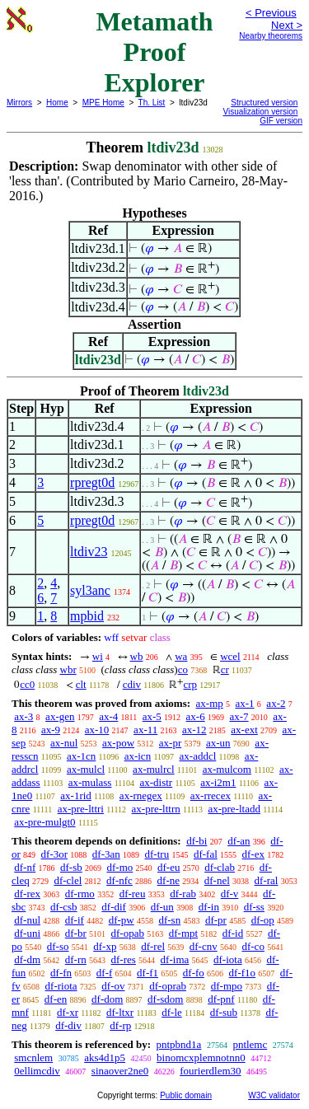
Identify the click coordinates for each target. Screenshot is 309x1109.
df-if (74, 920)
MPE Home (103, 102)
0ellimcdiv (37, 1071)
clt (81, 684)
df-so (58, 946)
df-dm (27, 959)
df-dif (113, 907)
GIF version (281, 120)
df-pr (216, 920)
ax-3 (23, 716)
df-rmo (80, 893)
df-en (55, 999)
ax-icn (137, 756)
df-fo (193, 972)
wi (97, 656)
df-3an (106, 854)
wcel (230, 656)
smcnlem (33, 1057)
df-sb (71, 867)
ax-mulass (90, 782)
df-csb (63, 907)
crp (190, 684)
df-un (162, 907)
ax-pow (118, 743)
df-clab (219, 867)
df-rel (153, 946)
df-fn (61, 972)
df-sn (169, 920)
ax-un (218, 743)
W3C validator (274, 1095)
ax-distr (155, 782)
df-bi (196, 841)
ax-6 (195, 716)
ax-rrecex (210, 795)
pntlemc (249, 1044)
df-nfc (119, 880)
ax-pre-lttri (81, 809)
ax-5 (152, 716)
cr (225, 669)
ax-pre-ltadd (234, 809)
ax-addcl (198, 756)
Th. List (152, 102)
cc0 (27, 684)
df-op (262, 920)
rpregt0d (92, 482)
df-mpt (183, 933)
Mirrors (19, 102)
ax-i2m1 (218, 782)
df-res (123, 959)
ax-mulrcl (154, 769)
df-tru (157, 854)
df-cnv (204, 946)
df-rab (183, 893)
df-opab (127, 933)
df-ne (168, 880)
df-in (209, 907)
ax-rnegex (140, 795)
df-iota (227, 959)
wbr (68, 669)
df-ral (267, 880)
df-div (68, 1025)
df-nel (217, 880)
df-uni (27, 933)
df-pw (121, 920)
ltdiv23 (88, 552)
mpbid (87, 616)
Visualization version (259, 111)
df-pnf (221, 999)
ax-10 (97, 729)
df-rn (76, 959)
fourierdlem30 (210, 1071)
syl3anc (90, 590)
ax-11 (145, 729)
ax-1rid (75, 795)
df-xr (67, 1012)
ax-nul (63, 743)
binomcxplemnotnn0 (201, 1057)
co (183, 669)
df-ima (175, 959)
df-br (76, 933)
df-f (104, 972)
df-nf (24, 867)
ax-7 (238, 716)
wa (181, 656)
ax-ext (244, 729)
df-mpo (226, 986)
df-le (172, 1012)
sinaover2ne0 (119, 1071)
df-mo (119, 867)
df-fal (206, 854)
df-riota (61, 986)
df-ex (253, 854)
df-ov (112, 986)
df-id (232, 933)
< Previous (271, 13)
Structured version (264, 102)
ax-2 (275, 703)
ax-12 (194, 729)
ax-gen (59, 716)
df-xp (104, 946)
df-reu (132, 893)
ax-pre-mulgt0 (44, 822)
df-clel (68, 880)
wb (136, 656)
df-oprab (167, 986)
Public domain (186, 1095)
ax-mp (209, 703)
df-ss (254, 907)
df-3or (54, 854)
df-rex (27, 893)
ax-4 (108, 716)
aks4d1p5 (104, 1057)
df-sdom (165, 999)
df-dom (107, 999)
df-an (238, 841)
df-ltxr (119, 1012)
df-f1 (147, 972)
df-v (230, 893)
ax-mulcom (227, 769)
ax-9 (50, 729)
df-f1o (242, 972)
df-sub (223, 1012)
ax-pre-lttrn (156, 809)
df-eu (168, 867)
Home (57, 102)
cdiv (132, 684)
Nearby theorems (270, 35)
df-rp (120, 1025)
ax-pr (170, 743)
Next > (286, 25)
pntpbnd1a (178, 1044)
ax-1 (245, 703)
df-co (252, 946)
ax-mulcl (86, 769)
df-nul (27, 920)
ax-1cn (81, 756)
